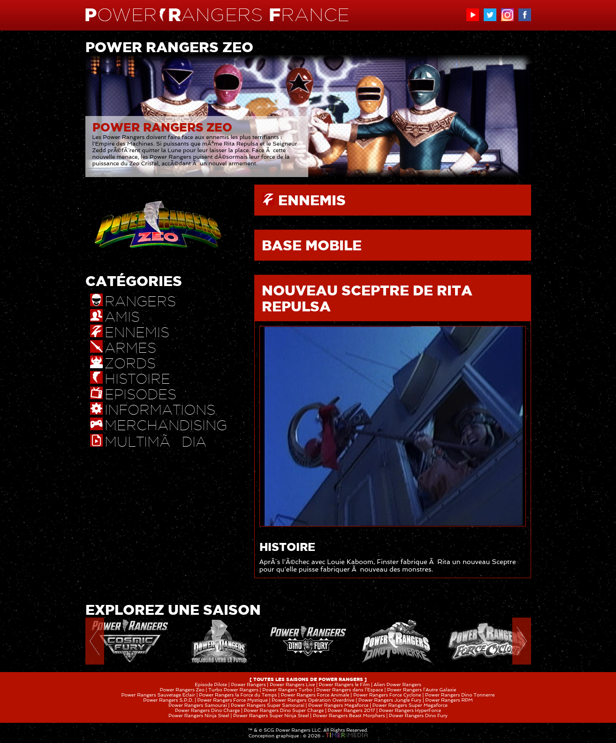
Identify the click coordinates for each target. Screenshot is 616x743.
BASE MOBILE (312, 245)
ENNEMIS (312, 200)
